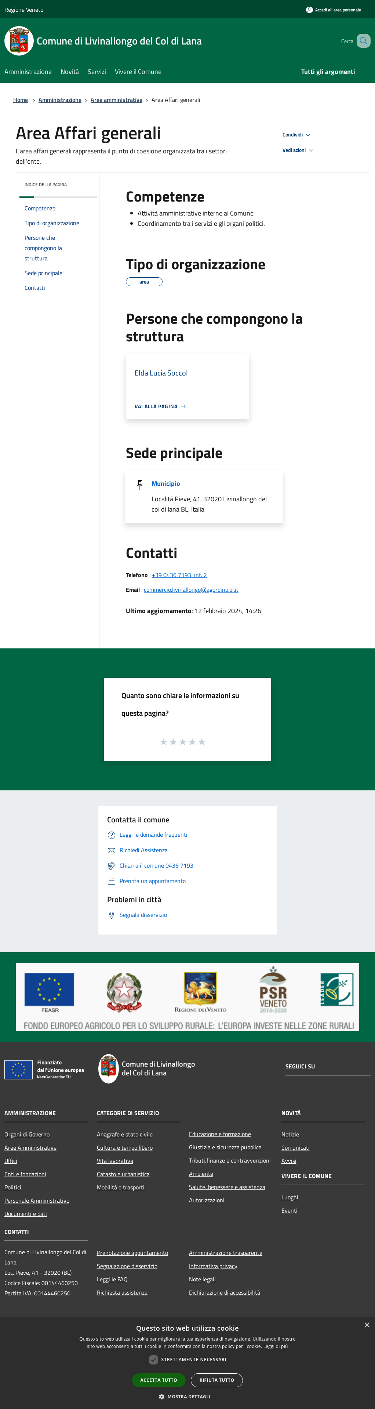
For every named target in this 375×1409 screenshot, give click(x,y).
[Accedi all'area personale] (333, 9)
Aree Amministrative (30, 1147)
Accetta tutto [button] (159, 1380)
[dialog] (187, 1363)
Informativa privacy (213, 1266)
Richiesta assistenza (122, 1292)
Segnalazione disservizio (127, 1266)
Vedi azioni (299, 150)
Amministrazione (60, 99)
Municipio (166, 483)
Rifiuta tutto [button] (217, 1380)
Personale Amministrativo (36, 1200)
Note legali (202, 1279)
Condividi (298, 135)
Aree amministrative (116, 99)
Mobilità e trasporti (121, 1187)
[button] (187, 1396)
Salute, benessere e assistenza (227, 1186)
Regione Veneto (23, 9)
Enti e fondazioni (25, 1174)
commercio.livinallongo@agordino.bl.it (191, 589)
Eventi (289, 1210)
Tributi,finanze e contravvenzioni (230, 1160)
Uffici (10, 1160)
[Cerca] (362, 41)
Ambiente (201, 1173)
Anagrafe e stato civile (125, 1134)
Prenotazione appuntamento (132, 1252)
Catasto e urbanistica (123, 1174)
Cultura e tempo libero (125, 1147)
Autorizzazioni (207, 1200)
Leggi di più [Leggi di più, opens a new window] (275, 1346)
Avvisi (288, 1160)
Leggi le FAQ (112, 1279)
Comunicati (295, 1147)
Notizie (290, 1134)
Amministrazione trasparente (225, 1252)
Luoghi (289, 1197)
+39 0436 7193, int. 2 (179, 574)
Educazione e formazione (220, 1133)
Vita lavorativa (115, 1160)
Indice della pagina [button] (46, 184)
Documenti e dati (25, 1213)
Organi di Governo (27, 1134)
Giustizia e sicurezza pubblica (225, 1147)
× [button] (366, 1325)
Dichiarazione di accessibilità (224, 1292)
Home (20, 99)
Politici (12, 1187)
